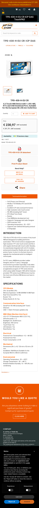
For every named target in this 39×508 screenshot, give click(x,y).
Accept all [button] (27, 501)
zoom (8, 55)
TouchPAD (29, 45)
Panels (20, 45)
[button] (34, 451)
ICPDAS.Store (11, 45)
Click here (19, 416)
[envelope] (4, 13)
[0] (18, 10)
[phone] (3, 10)
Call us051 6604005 (19, 180)
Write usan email (19, 173)
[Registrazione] (29, 10)
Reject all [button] (12, 501)
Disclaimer (5, 372)
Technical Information (19, 196)
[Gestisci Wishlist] (24, 10)
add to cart (29, 113)
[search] (34, 33)
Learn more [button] (19, 496)
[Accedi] (34, 10)
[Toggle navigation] (36, 25)
